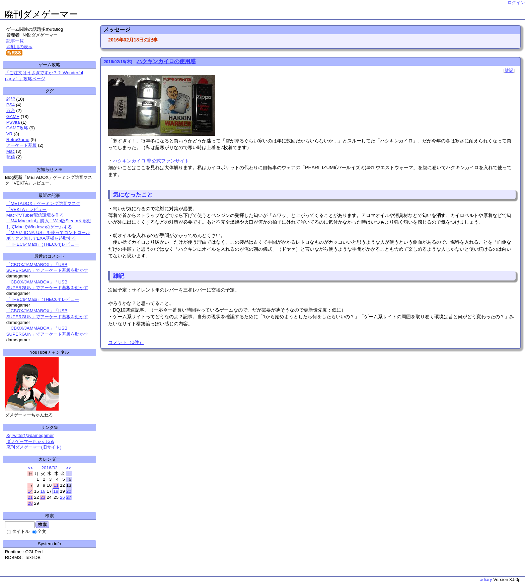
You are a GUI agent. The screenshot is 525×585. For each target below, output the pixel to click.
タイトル (18, 531)
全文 (39, 531)
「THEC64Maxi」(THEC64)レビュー (42, 244)
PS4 (10, 104)
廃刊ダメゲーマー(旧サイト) (34, 447)
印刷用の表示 (19, 46)
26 (62, 497)
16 (42, 491)
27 (68, 497)
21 (30, 497)
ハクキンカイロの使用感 (166, 61)
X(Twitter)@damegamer (30, 435)
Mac (10, 151)
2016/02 (50, 467)
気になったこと (133, 194)
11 (56, 485)
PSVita (13, 122)
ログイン (516, 2)
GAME (12, 116)
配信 (10, 156)
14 (30, 491)
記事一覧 (15, 40)
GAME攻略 (17, 127)
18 (55, 491)
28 (30, 503)
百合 (10, 110)
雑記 (509, 70)
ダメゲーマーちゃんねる (30, 441)
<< (30, 467)
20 (68, 491)
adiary (486, 579)
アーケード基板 (21, 145)
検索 (42, 524)
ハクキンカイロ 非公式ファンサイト (151, 160)
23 (42, 497)
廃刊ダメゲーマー (41, 14)
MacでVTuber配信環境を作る (35, 215)
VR (9, 133)
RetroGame (17, 139)
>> (68, 467)
